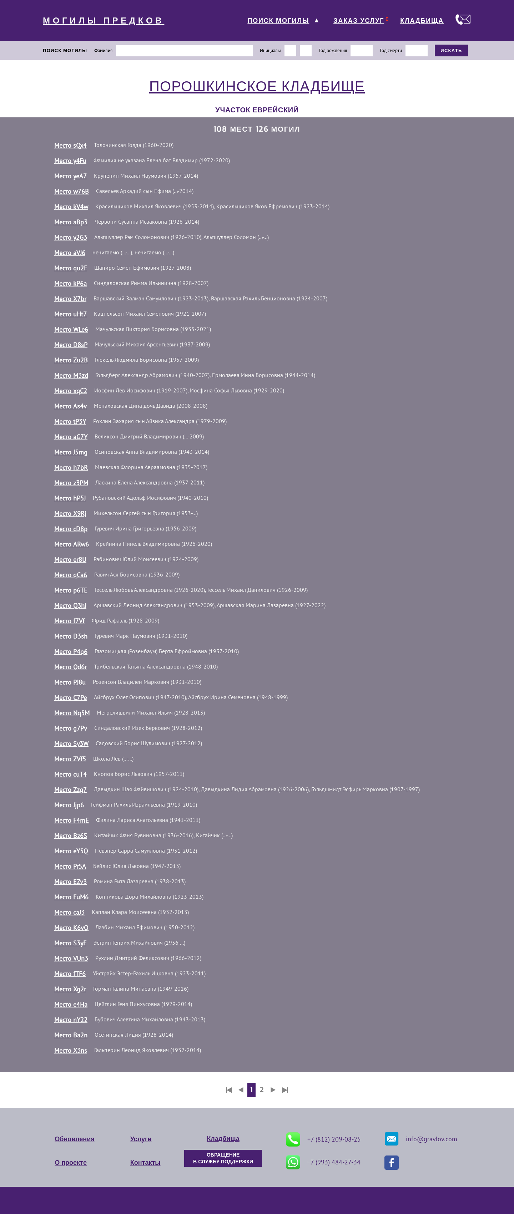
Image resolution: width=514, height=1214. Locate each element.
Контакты (145, 1162)
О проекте (71, 1162)
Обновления (74, 1139)
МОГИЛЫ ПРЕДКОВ (103, 20)
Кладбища (223, 1138)
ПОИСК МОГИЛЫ (278, 20)
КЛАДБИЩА (422, 20)
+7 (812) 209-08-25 (323, 1139)
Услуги (141, 1139)
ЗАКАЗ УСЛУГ (358, 20)
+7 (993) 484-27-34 (323, 1162)
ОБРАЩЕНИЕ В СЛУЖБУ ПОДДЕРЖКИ (223, 1158)
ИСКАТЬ (451, 50)
